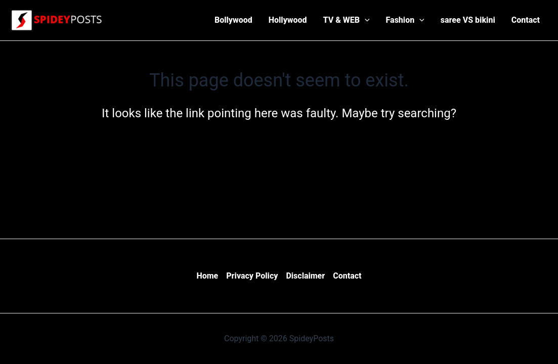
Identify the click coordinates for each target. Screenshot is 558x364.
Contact (525, 20)
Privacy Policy (252, 276)
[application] (365, 20)
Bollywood (233, 20)
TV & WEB (346, 20)
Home (207, 276)
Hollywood (288, 20)
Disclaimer (305, 276)
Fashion (405, 20)
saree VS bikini (468, 20)
